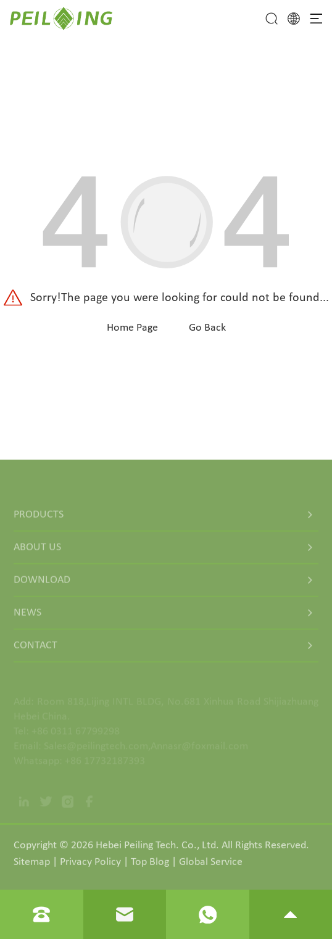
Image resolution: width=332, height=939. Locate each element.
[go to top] (290, 914)
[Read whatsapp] (208, 915)
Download (42, 584)
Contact (35, 649)
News (27, 617)
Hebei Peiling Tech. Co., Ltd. (157, 848)
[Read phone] (41, 914)
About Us (37, 551)
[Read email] (124, 914)
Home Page (132, 328)
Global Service (211, 865)
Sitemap (32, 865)
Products (39, 518)
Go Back (207, 328)
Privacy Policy (90, 865)
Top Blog (150, 865)
